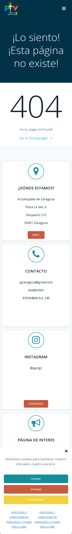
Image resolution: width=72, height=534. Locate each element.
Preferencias (36, 499)
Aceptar (36, 478)
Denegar (36, 489)
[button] (66, 451)
